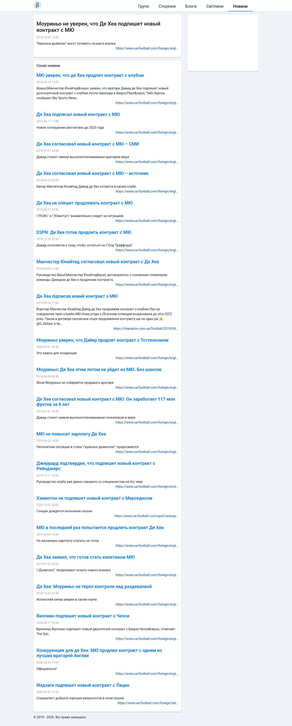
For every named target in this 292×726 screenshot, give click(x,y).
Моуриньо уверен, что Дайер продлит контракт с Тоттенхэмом (102, 340)
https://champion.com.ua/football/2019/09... (145, 328)
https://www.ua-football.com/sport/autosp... (146, 516)
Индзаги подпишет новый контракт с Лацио (82, 685)
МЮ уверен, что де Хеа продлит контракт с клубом (90, 75)
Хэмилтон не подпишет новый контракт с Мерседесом (94, 498)
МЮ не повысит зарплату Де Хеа (71, 433)
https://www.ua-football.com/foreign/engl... (147, 48)
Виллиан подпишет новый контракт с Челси (82, 615)
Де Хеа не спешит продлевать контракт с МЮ (84, 202)
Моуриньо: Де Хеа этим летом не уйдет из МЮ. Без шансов (98, 369)
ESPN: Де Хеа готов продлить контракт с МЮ (83, 232)
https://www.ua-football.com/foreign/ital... (147, 703)
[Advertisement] (223, 42)
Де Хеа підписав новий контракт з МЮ (77, 296)
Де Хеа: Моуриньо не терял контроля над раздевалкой (94, 586)
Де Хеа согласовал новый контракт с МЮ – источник (92, 173)
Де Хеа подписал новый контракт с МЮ (78, 114)
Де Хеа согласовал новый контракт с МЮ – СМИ (87, 143)
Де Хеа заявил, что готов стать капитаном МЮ (85, 557)
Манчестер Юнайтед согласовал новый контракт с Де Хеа (97, 261)
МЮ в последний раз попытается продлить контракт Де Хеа (100, 527)
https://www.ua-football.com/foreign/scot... (147, 487)
